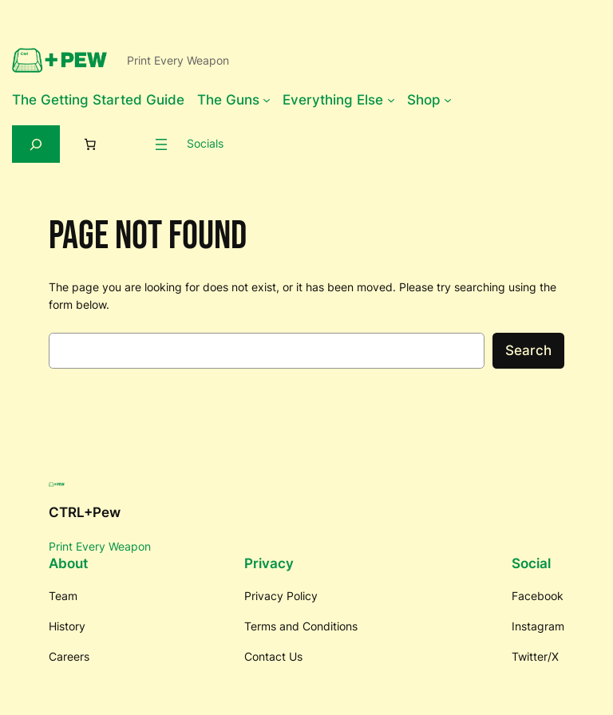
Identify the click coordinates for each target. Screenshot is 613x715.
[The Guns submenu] (267, 100)
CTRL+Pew (85, 512)
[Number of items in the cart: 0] (90, 144)
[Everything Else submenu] (391, 100)
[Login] (130, 143)
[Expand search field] (36, 144)
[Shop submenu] (448, 100)
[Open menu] (161, 144)
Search (528, 350)
